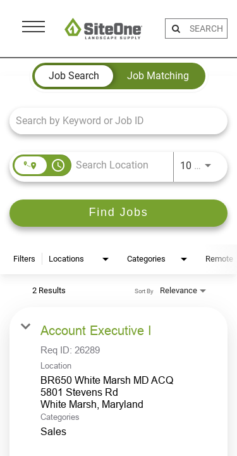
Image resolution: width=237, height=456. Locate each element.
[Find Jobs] (118, 213)
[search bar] (206, 28)
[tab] (74, 76)
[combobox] (112, 120)
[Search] (118, 213)
